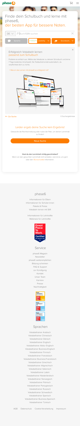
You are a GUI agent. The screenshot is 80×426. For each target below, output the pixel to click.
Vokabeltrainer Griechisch (40, 362)
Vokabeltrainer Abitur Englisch (40, 345)
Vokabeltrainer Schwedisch (40, 392)
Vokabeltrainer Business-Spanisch (40, 398)
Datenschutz (26, 408)
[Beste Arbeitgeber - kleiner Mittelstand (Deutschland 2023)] (40, 316)
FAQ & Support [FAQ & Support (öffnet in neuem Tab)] (40, 266)
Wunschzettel (39, 159)
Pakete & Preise (40, 206)
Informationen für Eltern (40, 199)
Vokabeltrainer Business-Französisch (40, 359)
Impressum (61, 408)
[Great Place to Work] (40, 233)
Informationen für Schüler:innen (40, 202)
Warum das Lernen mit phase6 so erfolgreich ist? (29, 70)
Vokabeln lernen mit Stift (40, 209)
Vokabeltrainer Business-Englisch (40, 348)
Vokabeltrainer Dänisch (40, 338)
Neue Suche (40, 140)
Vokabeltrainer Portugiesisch (40, 385)
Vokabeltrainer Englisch (40, 342)
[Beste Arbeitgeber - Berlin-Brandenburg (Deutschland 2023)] (40, 296)
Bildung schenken (40, 263)
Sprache (13, 40)
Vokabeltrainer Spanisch (40, 395)
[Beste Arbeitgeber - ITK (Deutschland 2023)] (40, 306)
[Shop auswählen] (10, 33)
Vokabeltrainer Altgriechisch (40, 365)
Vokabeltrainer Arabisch (40, 332)
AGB (15, 408)
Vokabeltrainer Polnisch (40, 382)
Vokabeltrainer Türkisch (40, 402)
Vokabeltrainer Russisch (40, 389)
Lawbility (37, 41)
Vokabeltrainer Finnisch (40, 352)
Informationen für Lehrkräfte (40, 215)
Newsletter (40, 256)
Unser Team (40, 276)
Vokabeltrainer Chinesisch (40, 335)
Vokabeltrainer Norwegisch (40, 378)
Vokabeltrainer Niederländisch (40, 375)
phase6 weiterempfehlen (40, 260)
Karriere (40, 280)
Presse (40, 283)
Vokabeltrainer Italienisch (40, 368)
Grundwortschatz (63, 40)
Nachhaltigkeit (40, 286)
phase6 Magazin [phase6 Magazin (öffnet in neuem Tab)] (40, 253)
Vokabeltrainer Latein (40, 372)
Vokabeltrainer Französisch (40, 355)
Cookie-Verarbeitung (44, 408)
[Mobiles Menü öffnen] (77, 3)
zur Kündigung (40, 270)
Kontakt (40, 273)
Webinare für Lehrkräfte (40, 218)
